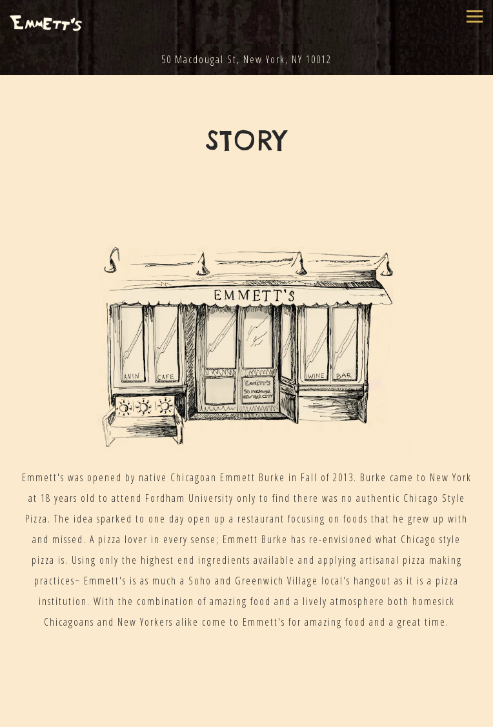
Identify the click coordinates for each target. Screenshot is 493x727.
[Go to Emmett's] (246, 59)
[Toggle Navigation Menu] (474, 16)
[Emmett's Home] (46, 22)
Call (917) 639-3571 (247, 707)
